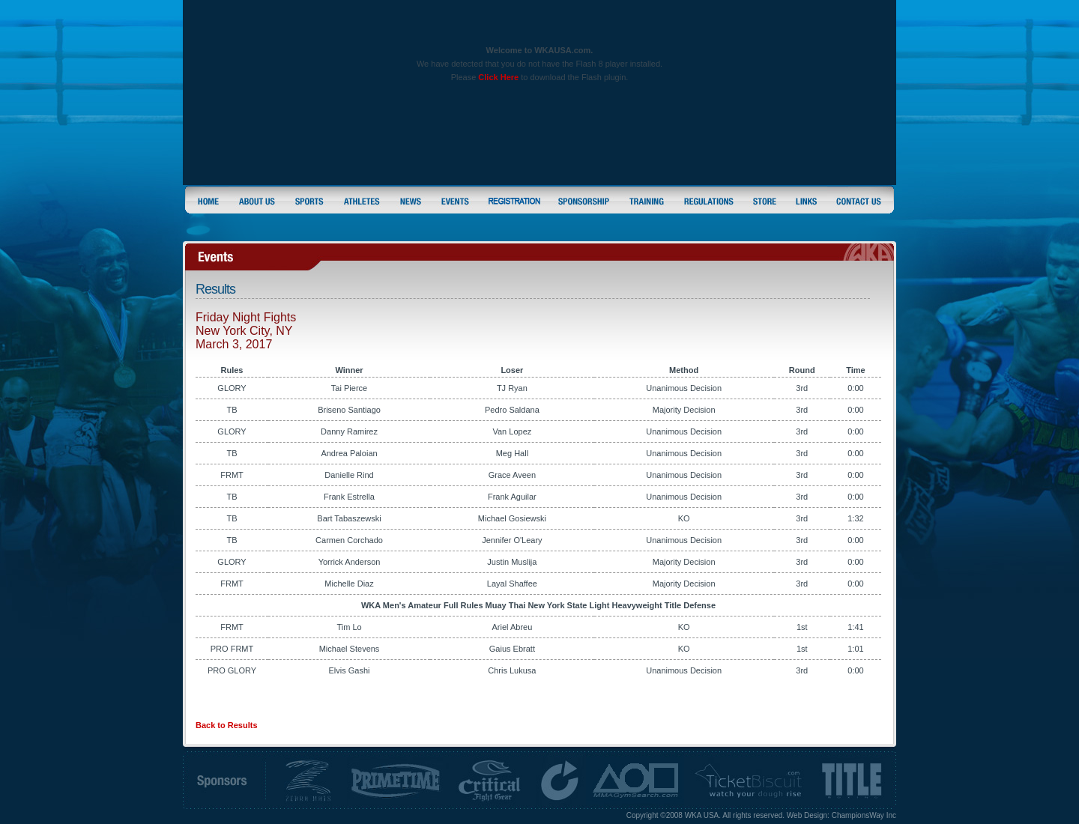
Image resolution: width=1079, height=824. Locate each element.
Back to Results (227, 725)
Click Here (498, 77)
